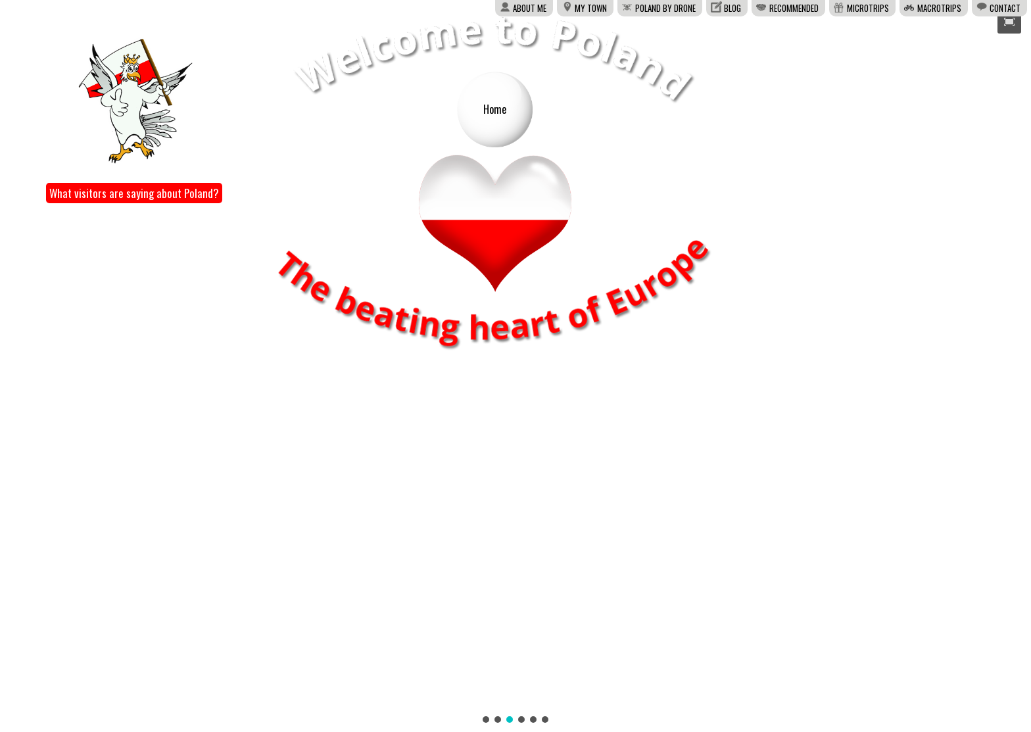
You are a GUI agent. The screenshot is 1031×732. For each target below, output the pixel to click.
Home (494, 109)
